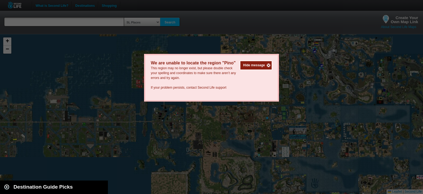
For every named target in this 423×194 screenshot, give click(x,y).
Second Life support (211, 87)
